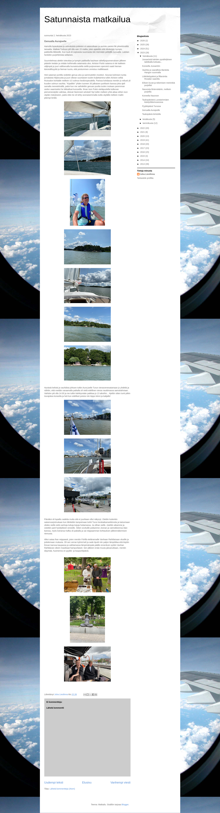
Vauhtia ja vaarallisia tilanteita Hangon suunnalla (155, 71)
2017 (142, 148)
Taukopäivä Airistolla (151, 114)
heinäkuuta (148, 56)
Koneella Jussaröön (151, 66)
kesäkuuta (148, 119)
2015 (142, 156)
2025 (142, 44)
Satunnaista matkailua (87, 19)
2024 (142, 48)
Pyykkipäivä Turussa (151, 106)
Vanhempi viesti (121, 782)
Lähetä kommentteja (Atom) (62, 789)
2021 (142, 132)
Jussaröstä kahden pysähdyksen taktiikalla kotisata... (157, 60)
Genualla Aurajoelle (151, 110)
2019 (142, 140)
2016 (142, 152)
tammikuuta (148, 123)
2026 (142, 40)
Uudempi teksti (53, 782)
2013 (142, 164)
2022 (142, 128)
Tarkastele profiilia (145, 178)
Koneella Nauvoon (150, 96)
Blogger (124, 804)
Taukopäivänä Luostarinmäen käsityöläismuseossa (155, 101)
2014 (142, 160)
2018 (142, 144)
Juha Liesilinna (147, 174)
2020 (142, 136)
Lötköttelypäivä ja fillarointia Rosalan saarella (154, 77)
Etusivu (87, 782)
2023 (142, 52)
